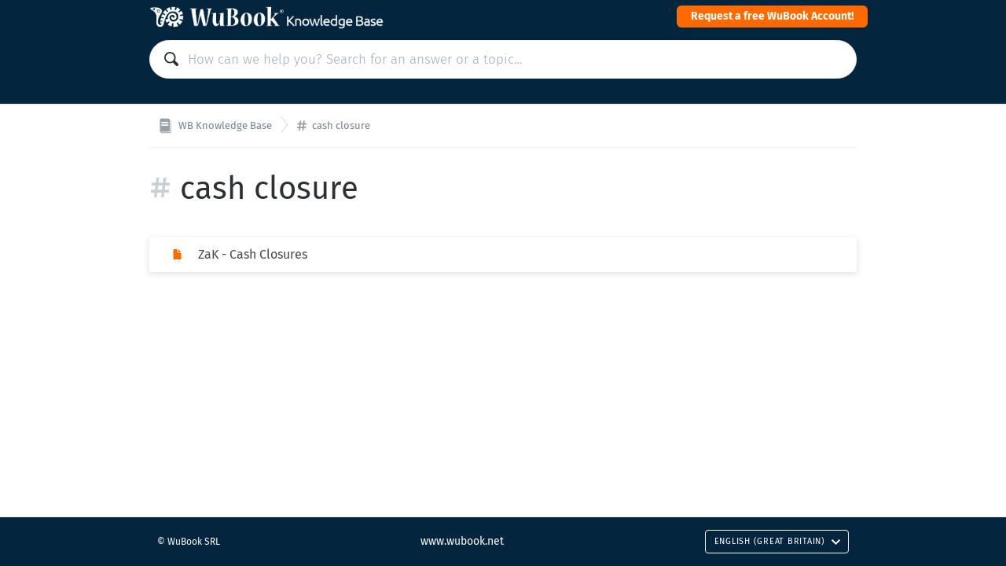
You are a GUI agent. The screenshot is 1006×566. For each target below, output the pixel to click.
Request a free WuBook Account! (772, 16)
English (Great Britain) (777, 541)
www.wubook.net (462, 541)
